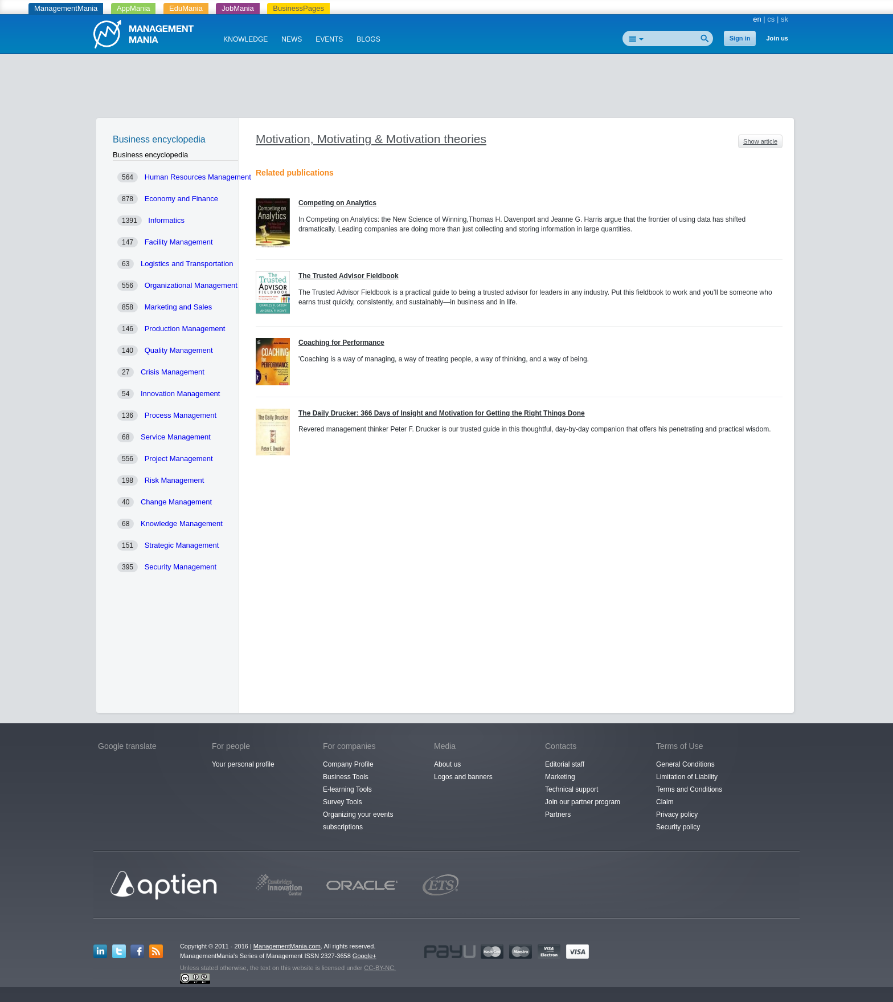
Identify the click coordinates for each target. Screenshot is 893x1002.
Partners (558, 814)
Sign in (740, 38)
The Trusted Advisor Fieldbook (348, 276)
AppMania (133, 8)
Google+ (364, 955)
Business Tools (345, 777)
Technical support (571, 789)
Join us (777, 38)
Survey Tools (342, 802)
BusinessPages (298, 8)
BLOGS (368, 39)
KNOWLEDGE (245, 39)
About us (447, 764)
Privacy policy (677, 814)
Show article (760, 141)
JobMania (237, 8)
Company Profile (348, 764)
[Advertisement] (446, 88)
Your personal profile (243, 764)
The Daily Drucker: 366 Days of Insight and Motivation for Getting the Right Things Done (441, 413)
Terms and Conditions (689, 789)
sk (784, 19)
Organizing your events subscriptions (358, 820)
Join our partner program (582, 802)
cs (771, 19)
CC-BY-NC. (380, 967)
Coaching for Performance (341, 343)
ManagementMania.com (287, 946)
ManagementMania (65, 8)
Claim (665, 802)
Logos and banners (463, 777)
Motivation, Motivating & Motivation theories (371, 138)
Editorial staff (564, 764)
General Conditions (685, 764)
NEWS (291, 39)
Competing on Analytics (337, 203)
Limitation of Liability (687, 777)
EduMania (186, 8)
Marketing (560, 777)
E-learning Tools (347, 789)
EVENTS (329, 39)
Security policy (678, 827)
